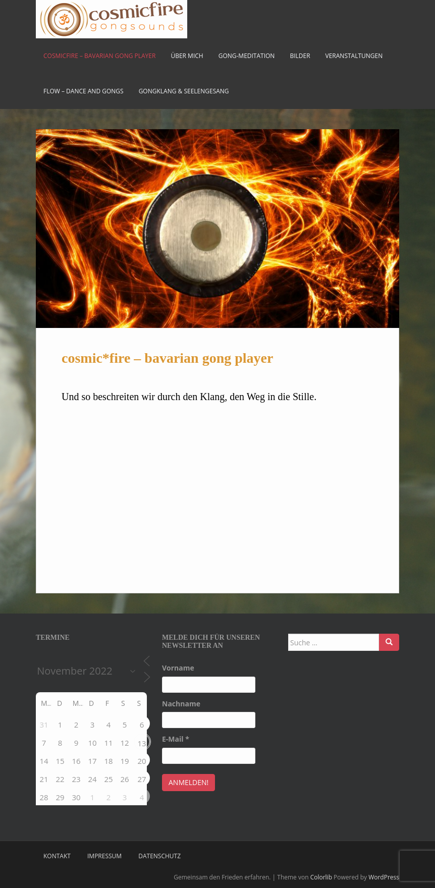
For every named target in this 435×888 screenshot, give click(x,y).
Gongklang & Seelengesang (184, 91)
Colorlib (321, 877)
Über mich (187, 55)
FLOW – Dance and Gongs (83, 91)
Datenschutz (159, 856)
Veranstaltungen (354, 55)
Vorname (178, 668)
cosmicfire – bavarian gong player (99, 55)
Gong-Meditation (247, 55)
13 (141, 743)
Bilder (300, 55)
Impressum (104, 856)
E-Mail (175, 739)
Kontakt (57, 856)
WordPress (383, 877)
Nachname (181, 703)
